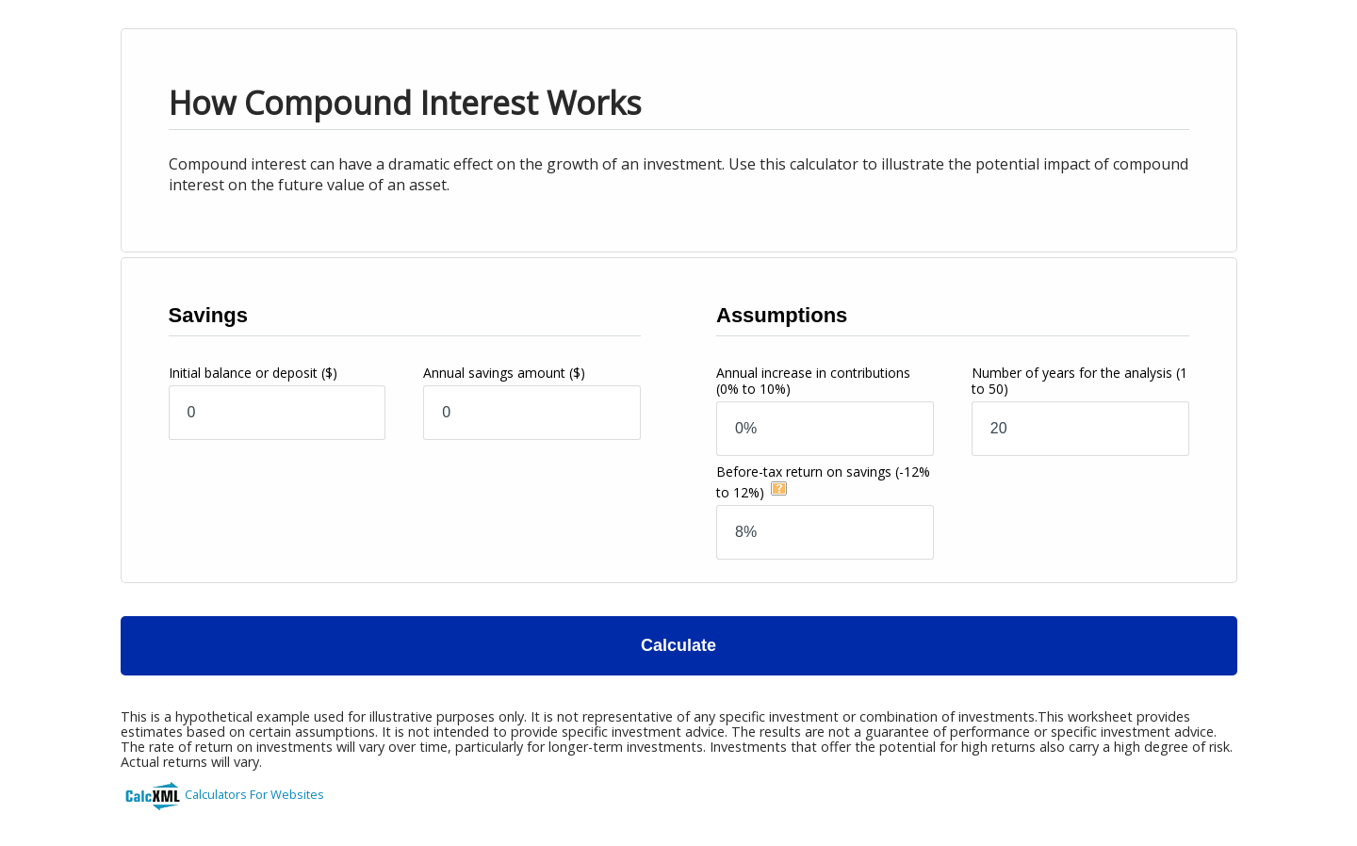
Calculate (678, 645)
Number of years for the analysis (1079, 381)
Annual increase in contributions (813, 381)
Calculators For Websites (254, 794)
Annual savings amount (504, 373)
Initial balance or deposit (253, 373)
